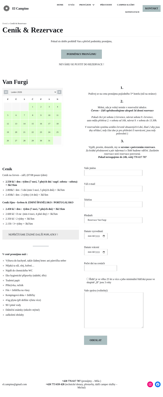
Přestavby (129, 5)
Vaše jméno (113, 170)
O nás (94, 5)
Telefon (113, 201)
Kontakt (151, 8)
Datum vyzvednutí (96, 233)
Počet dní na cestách (100, 265)
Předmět (113, 217)
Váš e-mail (113, 186)
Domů (5, 23)
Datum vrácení (96, 249)
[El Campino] (15, 8)
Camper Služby (111, 12)
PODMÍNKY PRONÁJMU (81, 54)
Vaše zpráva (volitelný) (114, 309)
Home (82, 5)
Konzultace (132, 12)
